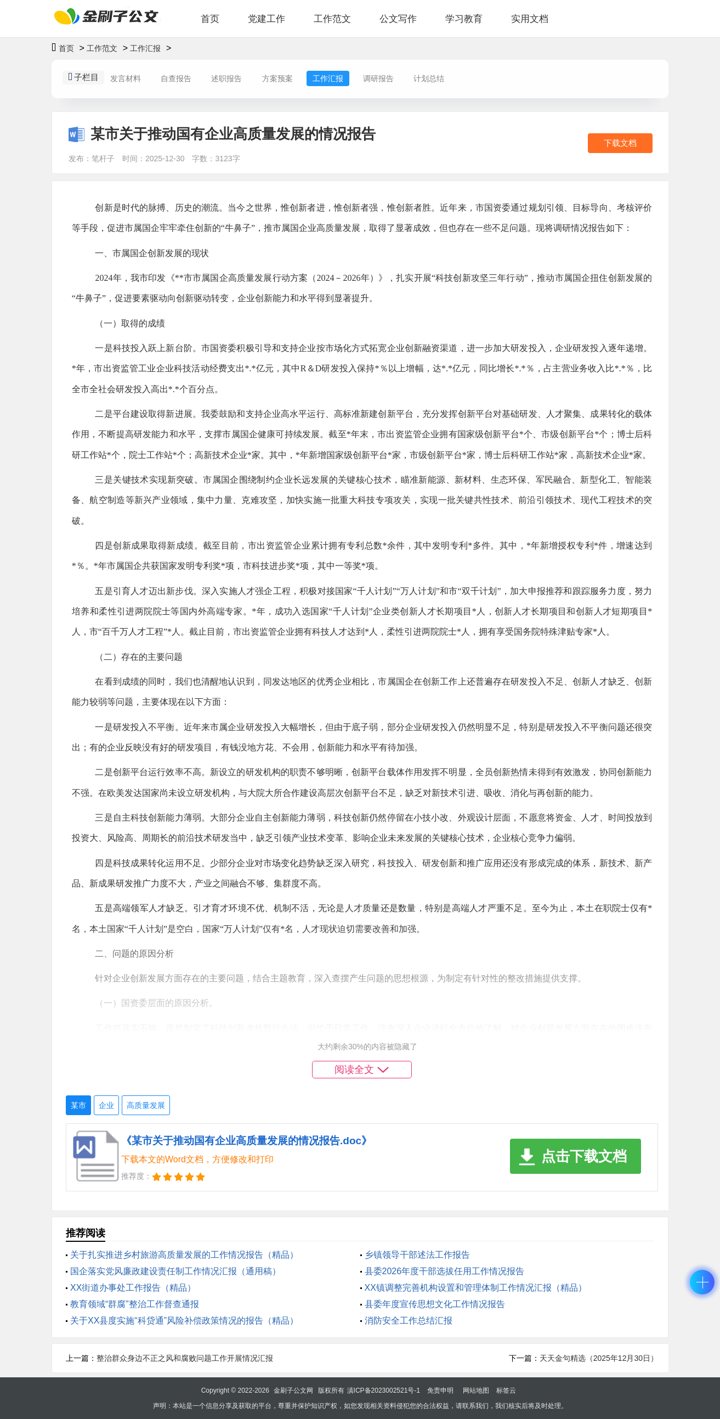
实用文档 (529, 19)
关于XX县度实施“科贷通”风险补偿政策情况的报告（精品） (184, 1320)
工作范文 (332, 19)
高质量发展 (146, 1105)
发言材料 (125, 78)
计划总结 (428, 78)
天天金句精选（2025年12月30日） (599, 1358)
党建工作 (266, 19)
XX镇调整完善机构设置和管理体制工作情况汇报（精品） (476, 1287)
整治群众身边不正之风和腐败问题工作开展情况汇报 (185, 1358)
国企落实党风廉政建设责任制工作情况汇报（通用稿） (175, 1271)
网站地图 (476, 1390)
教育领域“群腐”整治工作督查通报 (134, 1304)
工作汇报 (145, 48)
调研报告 (378, 78)
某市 (78, 1105)
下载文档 (620, 143)
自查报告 (176, 78)
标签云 (506, 1390)
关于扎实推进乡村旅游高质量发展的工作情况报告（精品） (184, 1254)
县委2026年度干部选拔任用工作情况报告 (445, 1271)
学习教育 (464, 19)
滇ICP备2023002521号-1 (383, 1390)
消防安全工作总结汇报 (408, 1320)
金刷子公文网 (293, 1390)
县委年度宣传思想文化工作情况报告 (435, 1304)
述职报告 (226, 78)
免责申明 (440, 1390)
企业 (106, 1105)
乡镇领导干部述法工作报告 (417, 1254)
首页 (210, 19)
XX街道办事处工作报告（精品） (133, 1287)
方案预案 (277, 78)
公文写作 (398, 19)
